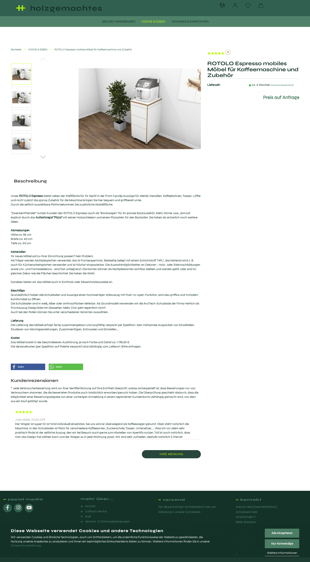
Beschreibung (30, 181)
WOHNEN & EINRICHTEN (190, 21)
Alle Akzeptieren (282, 533)
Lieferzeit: (213, 85)
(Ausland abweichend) (282, 85)
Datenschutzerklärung (25, 545)
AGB (88, 516)
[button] (28, 367)
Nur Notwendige (282, 543)
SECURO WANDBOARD (118, 21)
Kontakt (90, 506)
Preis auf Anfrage (281, 97)
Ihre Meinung (171, 454)
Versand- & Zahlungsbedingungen (107, 521)
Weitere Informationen (282, 553)
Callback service (96, 511)
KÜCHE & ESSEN (153, 21)
